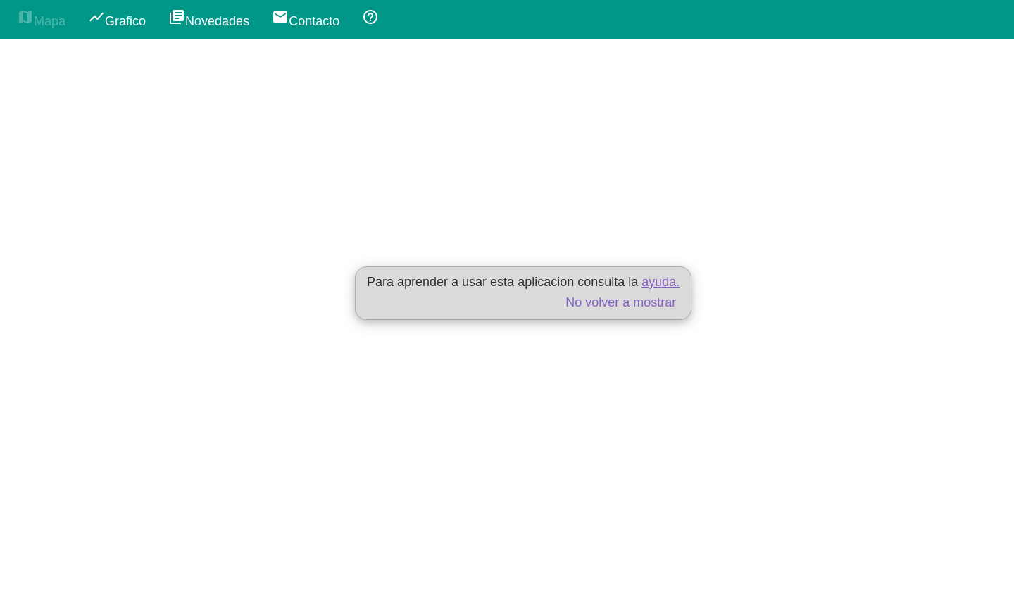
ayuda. (660, 282)
